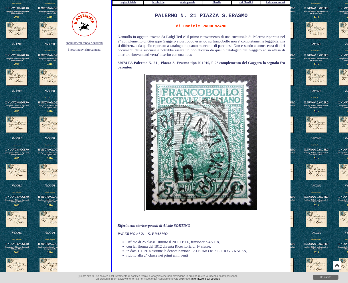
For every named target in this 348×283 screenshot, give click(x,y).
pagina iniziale (128, 2)
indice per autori (275, 2)
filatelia (216, 2)
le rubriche (158, 2)
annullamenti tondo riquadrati (84, 43)
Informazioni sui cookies (205, 278)
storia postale (187, 2)
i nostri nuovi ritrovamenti (84, 49)
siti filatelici (246, 2)
